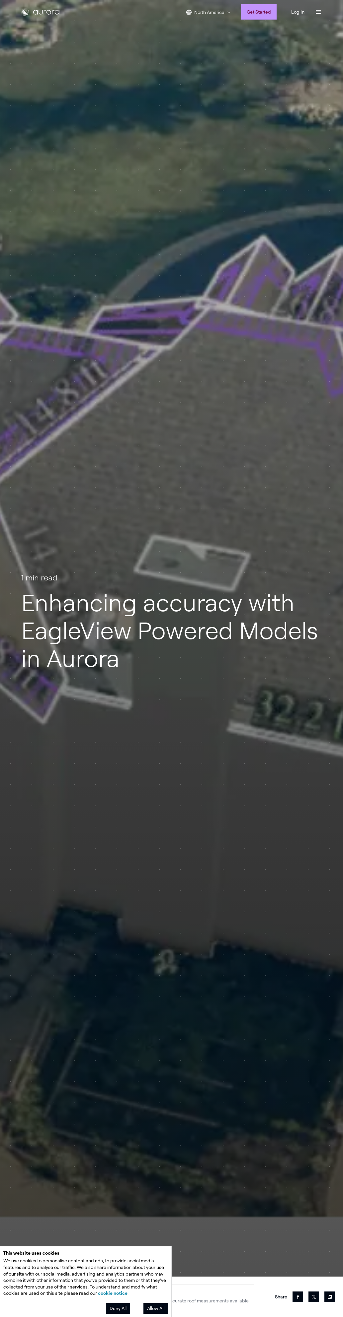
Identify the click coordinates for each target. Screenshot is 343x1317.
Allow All (155, 1308)
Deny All (118, 1308)
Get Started (259, 12)
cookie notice (113, 1293)
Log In (297, 12)
